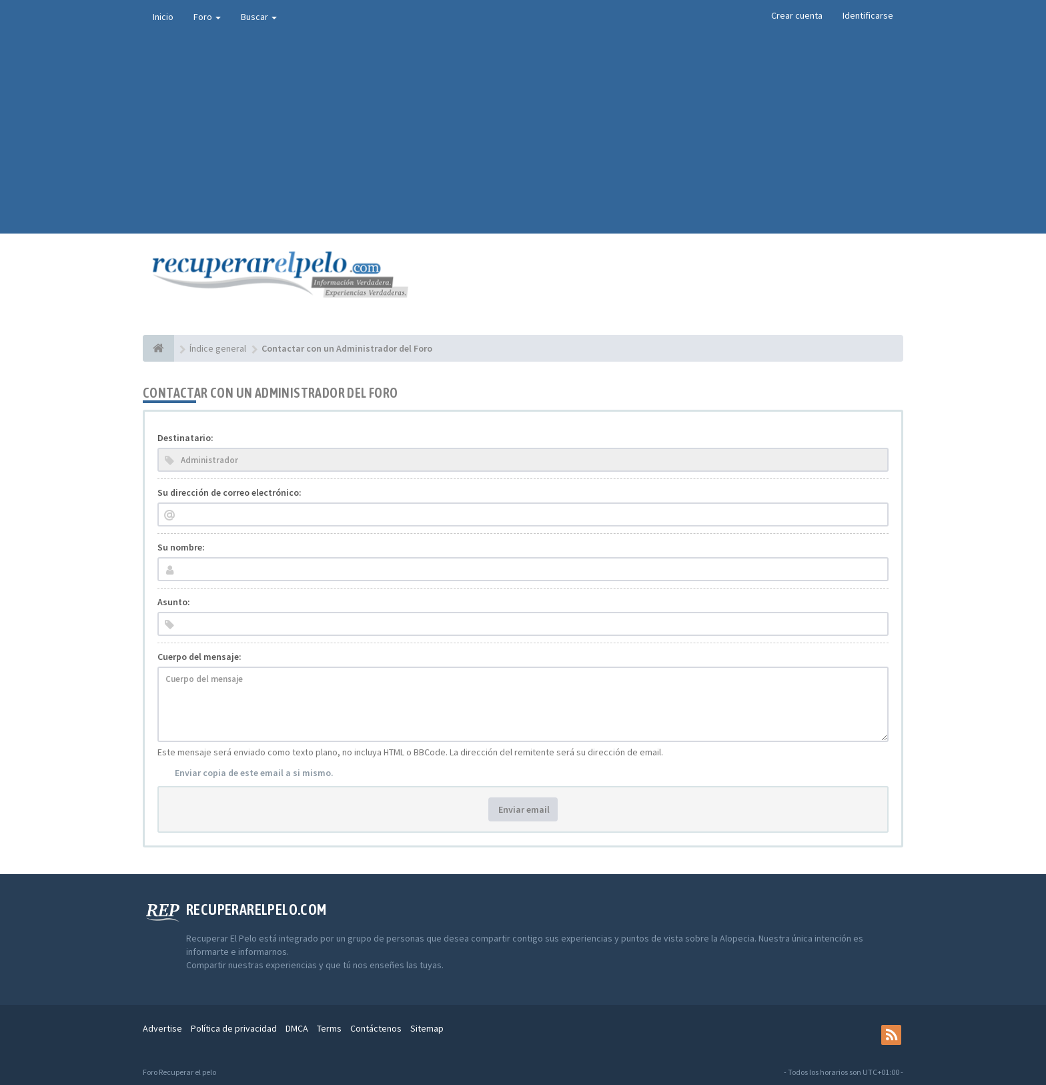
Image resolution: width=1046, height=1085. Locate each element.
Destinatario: (185, 438)
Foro (207, 17)
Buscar (259, 17)
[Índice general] (158, 348)
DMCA (297, 1028)
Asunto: (173, 602)
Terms (329, 1028)
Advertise (162, 1028)
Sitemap (427, 1028)
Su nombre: (181, 547)
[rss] (891, 1035)
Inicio (163, 17)
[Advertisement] (523, 133)
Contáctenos (376, 1028)
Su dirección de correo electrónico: (229, 492)
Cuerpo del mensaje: (199, 657)
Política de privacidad (234, 1028)
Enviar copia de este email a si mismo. (254, 773)
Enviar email (523, 809)
